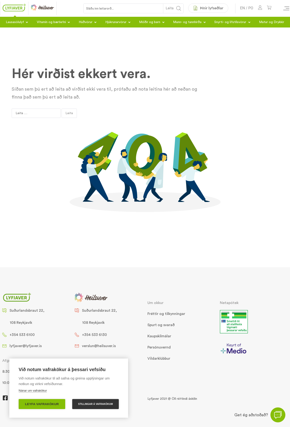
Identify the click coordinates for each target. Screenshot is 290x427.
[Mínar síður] (260, 8)
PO (250, 8)
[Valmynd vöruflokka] (284, 8)
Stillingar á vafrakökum (95, 404)
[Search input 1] (123, 8)
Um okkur (155, 303)
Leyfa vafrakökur (42, 404)
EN (242, 8)
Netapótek (229, 303)
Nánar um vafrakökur (33, 390)
